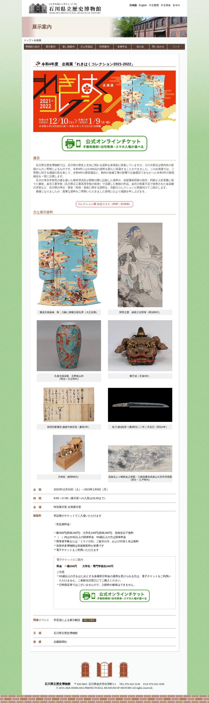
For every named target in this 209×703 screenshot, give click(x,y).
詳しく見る (89, 620)
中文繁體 (154, 5)
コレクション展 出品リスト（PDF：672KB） (104, 204)
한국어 (176, 5)
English (143, 5)
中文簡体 (166, 5)
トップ (27, 40)
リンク (176, 46)
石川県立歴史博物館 (71, 8)
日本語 (133, 5)
